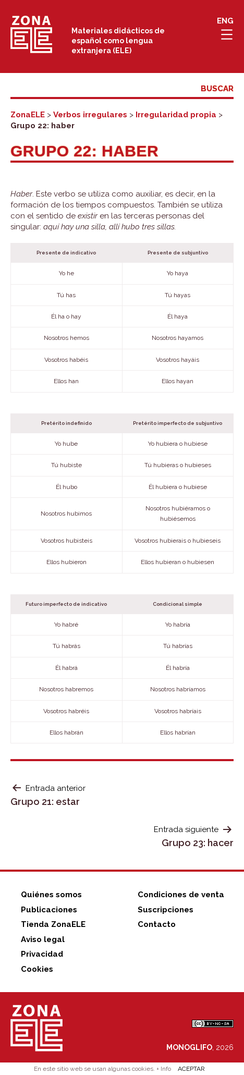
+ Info (163, 1068)
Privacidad (42, 954)
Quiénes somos (51, 894)
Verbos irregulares (90, 114)
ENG (225, 21)
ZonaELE (27, 114)
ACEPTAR (191, 1068)
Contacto (157, 924)
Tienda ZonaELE (53, 924)
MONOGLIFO (189, 1047)
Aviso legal (43, 939)
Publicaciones (49, 909)
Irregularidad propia (176, 114)
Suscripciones (165, 909)
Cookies (37, 969)
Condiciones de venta (181, 894)
